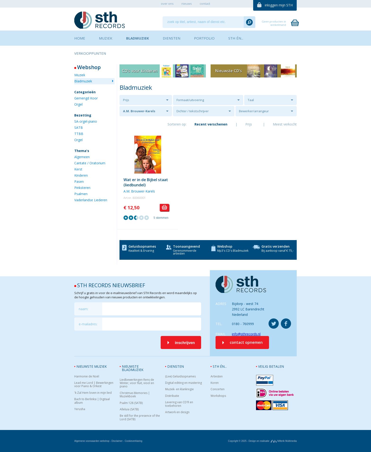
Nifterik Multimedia (284, 441)
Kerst (78, 169)
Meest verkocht (285, 124)
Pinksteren (82, 187)
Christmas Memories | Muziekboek (135, 394)
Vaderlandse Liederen (90, 200)
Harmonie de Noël (86, 376)
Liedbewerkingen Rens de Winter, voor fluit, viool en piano (137, 383)
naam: (83, 309)
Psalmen (81, 194)
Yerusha (79, 409)
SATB (78, 127)
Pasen (79, 181)
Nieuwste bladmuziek (132, 368)
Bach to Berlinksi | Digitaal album (92, 401)
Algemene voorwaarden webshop (91, 441)
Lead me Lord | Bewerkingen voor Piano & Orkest (93, 384)
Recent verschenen (210, 124)
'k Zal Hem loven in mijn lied (93, 392)
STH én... (220, 366)
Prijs (126, 100)
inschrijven (185, 343)
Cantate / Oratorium (89, 163)
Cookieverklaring (133, 441)
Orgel (78, 104)
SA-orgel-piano (85, 121)
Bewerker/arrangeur (254, 111)
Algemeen (82, 157)
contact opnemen (246, 342)
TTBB (78, 133)
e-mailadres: (88, 324)
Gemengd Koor (86, 98)
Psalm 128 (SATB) (131, 403)
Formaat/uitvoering (190, 100)
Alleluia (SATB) (129, 409)
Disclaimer (117, 441)
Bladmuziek (83, 81)
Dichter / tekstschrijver (193, 111)
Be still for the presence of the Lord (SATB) (140, 417)
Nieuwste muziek (91, 366)
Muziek (79, 75)
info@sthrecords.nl (246, 334)
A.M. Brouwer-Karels (139, 111)
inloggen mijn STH (279, 5)
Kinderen (81, 175)
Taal (251, 100)
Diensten (175, 366)
